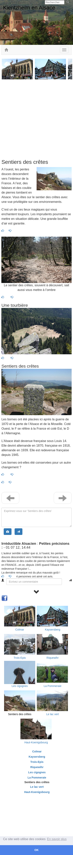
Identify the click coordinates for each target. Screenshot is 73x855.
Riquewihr (53, 657)
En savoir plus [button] (57, 839)
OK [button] (36, 850)
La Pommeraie (52, 686)
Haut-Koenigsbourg (36, 742)
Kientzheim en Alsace (29, 8)
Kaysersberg (52, 629)
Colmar (19, 629)
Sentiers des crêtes (19, 714)
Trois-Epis (20, 657)
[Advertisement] (36, 119)
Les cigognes (20, 686)
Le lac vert (52, 714)
